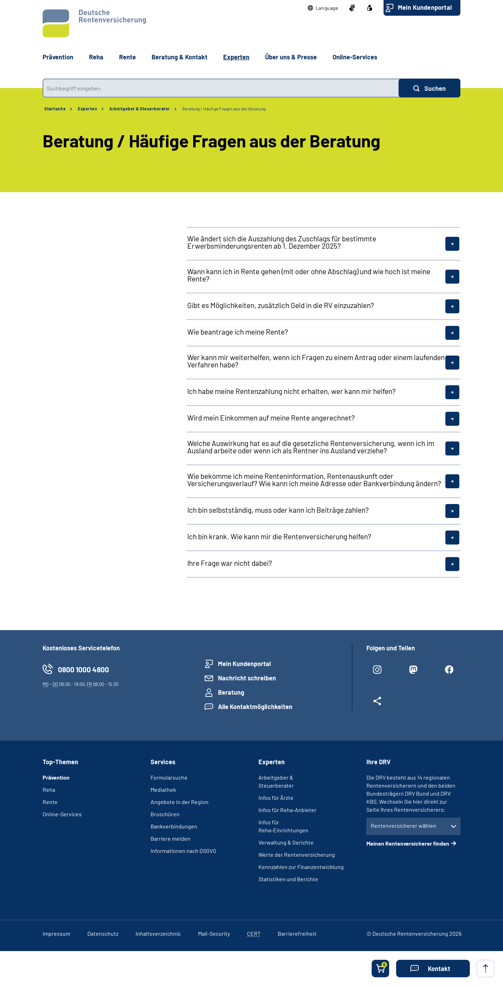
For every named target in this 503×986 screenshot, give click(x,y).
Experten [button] (236, 57)
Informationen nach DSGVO (183, 850)
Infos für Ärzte (275, 797)
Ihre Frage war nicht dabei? (229, 563)
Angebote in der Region (180, 801)
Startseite (55, 108)
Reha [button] (96, 57)
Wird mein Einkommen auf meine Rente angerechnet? (271, 417)
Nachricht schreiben (247, 678)
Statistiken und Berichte (288, 879)
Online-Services (355, 57)
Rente (50, 801)
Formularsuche (169, 777)
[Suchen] (429, 88)
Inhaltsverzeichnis (158, 933)
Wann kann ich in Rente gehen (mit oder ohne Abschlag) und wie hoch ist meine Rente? (308, 275)
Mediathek (163, 789)
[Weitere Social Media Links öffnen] (377, 704)
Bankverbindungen (174, 826)
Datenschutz (102, 933)
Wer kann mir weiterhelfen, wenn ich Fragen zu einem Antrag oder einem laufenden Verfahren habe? (316, 360)
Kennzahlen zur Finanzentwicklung (301, 866)
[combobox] (221, 88)
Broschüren (165, 814)
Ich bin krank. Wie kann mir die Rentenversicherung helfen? (279, 536)
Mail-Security (214, 933)
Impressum (56, 933)
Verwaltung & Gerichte (286, 842)
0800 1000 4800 (83, 669)
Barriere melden (170, 838)
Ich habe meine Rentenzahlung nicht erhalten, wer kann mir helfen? (291, 391)
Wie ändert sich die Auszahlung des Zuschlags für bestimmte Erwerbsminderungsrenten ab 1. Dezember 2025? (281, 242)
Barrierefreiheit (297, 933)
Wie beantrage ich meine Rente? (237, 331)
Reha (49, 789)
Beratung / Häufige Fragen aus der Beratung (224, 108)
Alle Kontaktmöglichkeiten (255, 706)
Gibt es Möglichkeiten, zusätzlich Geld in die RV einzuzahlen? (280, 305)
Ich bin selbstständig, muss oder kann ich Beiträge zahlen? (278, 509)
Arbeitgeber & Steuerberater (139, 108)
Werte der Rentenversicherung (296, 854)
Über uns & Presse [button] (291, 57)
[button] (323, 8)
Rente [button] (127, 57)
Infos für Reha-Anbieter (287, 809)
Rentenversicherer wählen (403, 825)
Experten (87, 108)
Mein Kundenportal (425, 7)
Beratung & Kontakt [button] (179, 57)
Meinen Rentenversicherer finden (407, 843)
